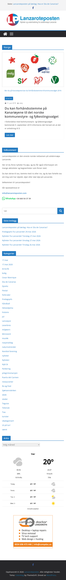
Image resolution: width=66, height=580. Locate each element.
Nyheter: (9, 98)
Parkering (6, 368)
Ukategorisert (8, 421)
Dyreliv (5, 286)
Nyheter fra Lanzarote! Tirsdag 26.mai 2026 (21, 244)
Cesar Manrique (9, 277)
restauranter (7, 381)
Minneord (6, 334)
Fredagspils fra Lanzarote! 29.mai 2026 (19, 231)
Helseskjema (7, 308)
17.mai (5, 260)
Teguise (5, 403)
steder (5, 399)
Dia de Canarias (9, 282)
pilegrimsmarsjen (10, 373)
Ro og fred (6, 386)
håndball (6, 303)
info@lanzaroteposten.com (14, 193)
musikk (5, 338)
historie (5, 312)
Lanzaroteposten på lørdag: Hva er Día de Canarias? (35, 4)
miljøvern (6, 329)
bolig (4, 273)
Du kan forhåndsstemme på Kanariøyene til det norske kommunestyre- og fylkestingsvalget (32, 112)
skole (4, 395)
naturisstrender (9, 347)
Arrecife (5, 269)
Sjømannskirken (9, 390)
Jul (3, 316)
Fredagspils (7, 299)
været (4, 429)
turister (5, 416)
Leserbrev (6, 325)
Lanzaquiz (6, 321)
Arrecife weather (33, 509)
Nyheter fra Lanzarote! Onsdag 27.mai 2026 (21, 240)
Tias (4, 412)
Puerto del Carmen (10, 377)
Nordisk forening (9, 351)
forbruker (6, 295)
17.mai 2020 (7, 264)
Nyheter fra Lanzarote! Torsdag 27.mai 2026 (21, 236)
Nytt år (5, 364)
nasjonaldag (7, 342)
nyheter (5, 355)
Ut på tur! (6, 425)
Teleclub (6, 408)
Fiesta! (5, 290)
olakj (21, 103)
